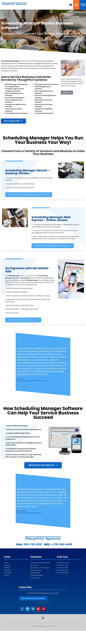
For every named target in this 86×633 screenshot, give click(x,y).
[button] (70, 5)
